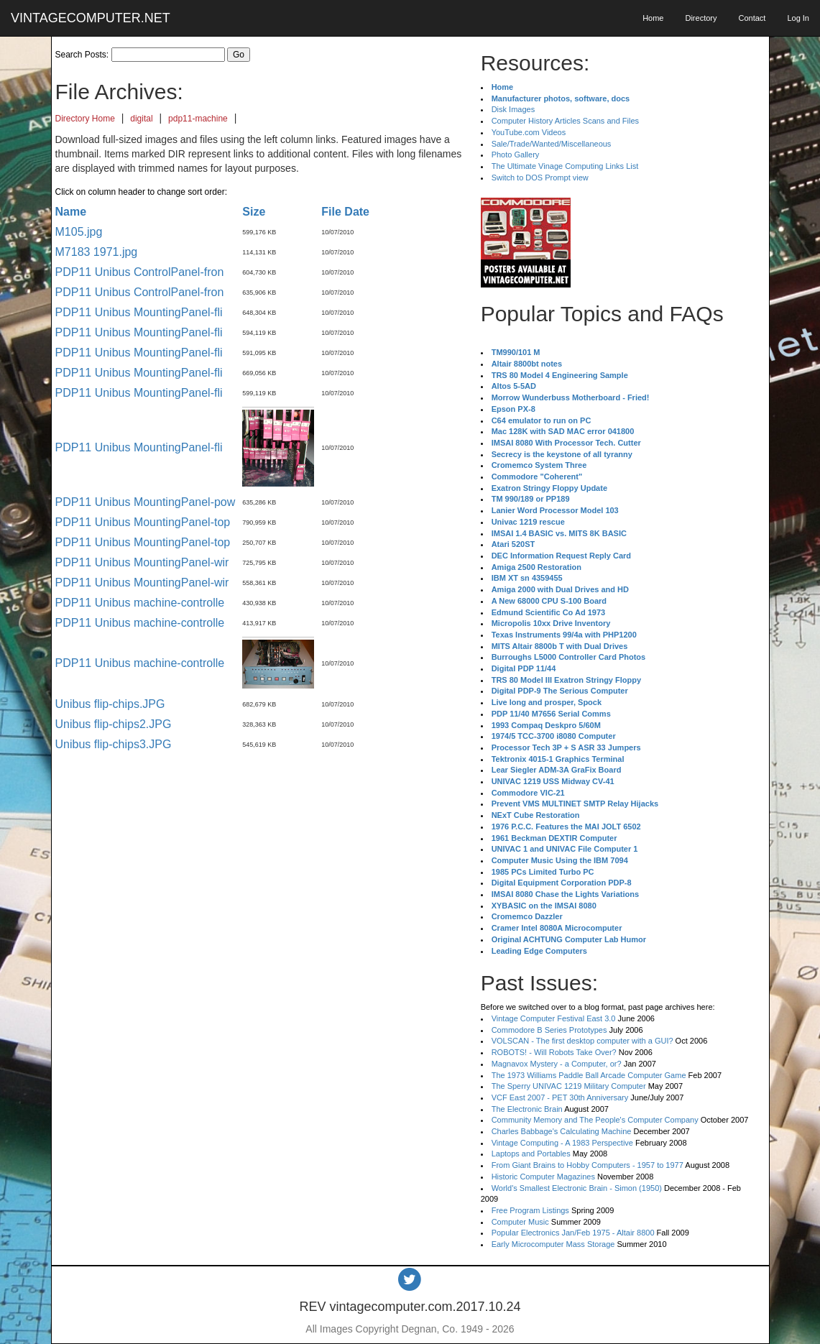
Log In (798, 18)
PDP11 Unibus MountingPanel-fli (139, 312)
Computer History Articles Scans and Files (565, 120)
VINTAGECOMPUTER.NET (90, 18)
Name (71, 212)
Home (652, 18)
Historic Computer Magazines (543, 1176)
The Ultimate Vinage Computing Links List (565, 166)
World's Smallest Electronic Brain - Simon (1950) (577, 1188)
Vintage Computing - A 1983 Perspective (562, 1142)
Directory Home (85, 119)
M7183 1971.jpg (96, 252)
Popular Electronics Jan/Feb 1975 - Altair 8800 (573, 1232)
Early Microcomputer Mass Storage (553, 1244)
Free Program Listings (530, 1210)
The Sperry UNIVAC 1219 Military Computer (569, 1086)
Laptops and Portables (531, 1153)
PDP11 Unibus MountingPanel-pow (145, 502)
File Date (345, 212)
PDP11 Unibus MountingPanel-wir (142, 562)
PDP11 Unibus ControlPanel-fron (139, 272)
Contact (751, 18)
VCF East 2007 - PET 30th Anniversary (560, 1097)
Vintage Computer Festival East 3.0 (554, 1018)
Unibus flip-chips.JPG (110, 704)
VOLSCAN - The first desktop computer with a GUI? (582, 1040)
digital (141, 119)
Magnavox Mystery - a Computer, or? (557, 1063)
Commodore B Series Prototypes (549, 1030)
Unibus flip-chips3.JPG (113, 744)
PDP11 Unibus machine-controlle (140, 603)
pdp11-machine (198, 119)
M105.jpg (79, 232)
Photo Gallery (516, 154)
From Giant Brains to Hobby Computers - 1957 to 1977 (587, 1165)
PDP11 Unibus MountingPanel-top (143, 522)
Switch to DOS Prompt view (540, 177)
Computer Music (520, 1222)
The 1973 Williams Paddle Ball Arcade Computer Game (589, 1075)
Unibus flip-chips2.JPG (113, 724)
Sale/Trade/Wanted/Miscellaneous (552, 143)
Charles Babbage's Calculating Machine (562, 1131)
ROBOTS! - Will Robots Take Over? (554, 1052)
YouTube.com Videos (529, 132)
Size (253, 212)
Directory (701, 18)
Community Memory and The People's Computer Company (595, 1119)
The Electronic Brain (527, 1109)
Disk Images (513, 109)
